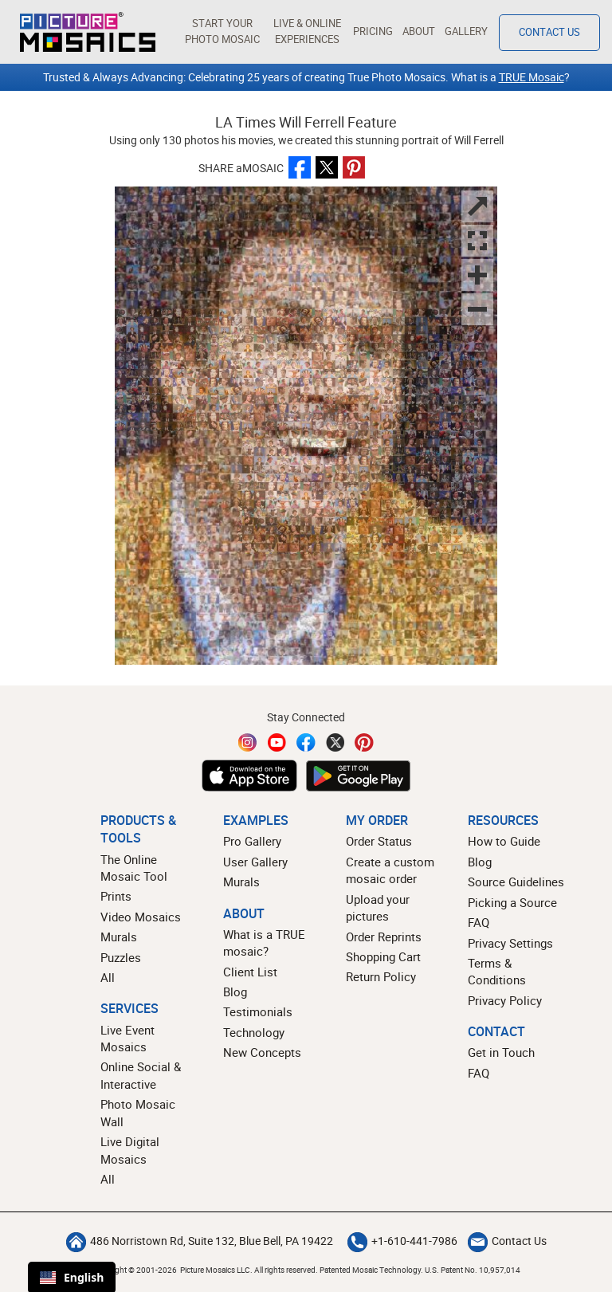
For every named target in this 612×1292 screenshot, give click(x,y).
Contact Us (507, 1241)
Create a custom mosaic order (390, 870)
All (107, 977)
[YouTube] (277, 742)
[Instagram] (247, 742)
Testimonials (257, 1011)
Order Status (379, 841)
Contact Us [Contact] (549, 32)
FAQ (478, 922)
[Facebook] (306, 742)
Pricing (373, 31)
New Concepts (262, 1052)
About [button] (418, 31)
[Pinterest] (364, 742)
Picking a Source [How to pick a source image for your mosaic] (512, 902)
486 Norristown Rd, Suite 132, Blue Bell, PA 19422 (199, 1241)
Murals (118, 936)
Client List (250, 972)
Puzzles (120, 957)
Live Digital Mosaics (129, 1149)
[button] (221, 32)
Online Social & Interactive (140, 1074)
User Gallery (255, 862)
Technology (253, 1032)
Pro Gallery (252, 841)
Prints (115, 896)
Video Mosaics (140, 917)
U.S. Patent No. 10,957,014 (472, 1269)
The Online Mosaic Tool (133, 867)
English (72, 1277)
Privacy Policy (505, 1000)
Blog (235, 991)
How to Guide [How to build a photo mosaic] (504, 841)
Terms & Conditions (497, 971)
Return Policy (381, 976)
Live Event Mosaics (127, 1038)
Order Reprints (384, 936)
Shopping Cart (383, 956)
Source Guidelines (516, 881)
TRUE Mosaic (531, 76)
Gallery (466, 31)
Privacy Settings (510, 943)
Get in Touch (501, 1052)
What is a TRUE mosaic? (264, 942)
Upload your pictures (378, 907)
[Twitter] (335, 742)
